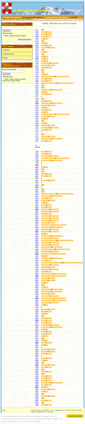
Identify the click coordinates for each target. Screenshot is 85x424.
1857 (36, 292)
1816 (36, 200)
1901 (36, 389)
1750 (36, 81)
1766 (36, 116)
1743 (36, 65)
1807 (36, 180)
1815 (36, 198)
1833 (36, 238)
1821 (36, 211)
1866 (36, 312)
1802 (36, 169)
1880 (36, 343)
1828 (36, 227)
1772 (36, 130)
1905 (36, 398)
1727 (36, 30)
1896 (36, 378)
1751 (36, 83)
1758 (36, 99)
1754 (36, 90)
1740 (36, 59)
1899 (36, 385)
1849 (36, 274)
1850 (36, 276)
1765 (36, 114)
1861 (36, 300)
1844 (36, 263)
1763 (36, 110)
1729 (36, 34)
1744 (36, 68)
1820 (36, 209)
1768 (36, 121)
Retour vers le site (12, 17)
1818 (36, 205)
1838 (36, 249)
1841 (36, 256)
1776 (36, 139)
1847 (36, 269)
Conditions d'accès (8, 54)
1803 (36, 171)
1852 (36, 280)
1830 (36, 231)
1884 (36, 352)
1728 (36, 32)
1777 (36, 141)
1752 (36, 85)
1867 (36, 314)
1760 (36, 103)
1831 (36, 234)
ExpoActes (58, 410)
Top (4, 410)
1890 (36, 365)
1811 (36, 189)
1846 (36, 267)
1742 (36, 63)
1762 (36, 108)
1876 (36, 334)
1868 (36, 316)
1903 (36, 394)
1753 (36, 88)
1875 (36, 332)
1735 (36, 48)
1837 (36, 247)
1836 (36, 245)
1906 (36, 400)
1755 (36, 92)
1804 (36, 174)
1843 (36, 260)
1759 (36, 101)
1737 (36, 52)
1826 (36, 223)
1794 (36, 151)
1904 (36, 396)
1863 (36, 305)
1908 (36, 405)
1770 (36, 125)
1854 (36, 285)
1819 (36, 207)
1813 (36, 194)
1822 (36, 214)
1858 (36, 294)
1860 (36, 298)
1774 (36, 134)
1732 (36, 41)
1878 (36, 338)
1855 (36, 287)
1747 (36, 74)
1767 (36, 119)
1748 (36, 76)
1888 (36, 360)
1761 (36, 105)
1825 (36, 220)
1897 (36, 380)
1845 (36, 265)
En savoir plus (35, 421)
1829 (36, 229)
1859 (36, 296)
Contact (5, 58)
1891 (36, 367)
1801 (36, 167)
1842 (36, 258)
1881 (36, 345)
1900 (36, 387)
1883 (36, 349)
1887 (36, 358)
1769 (36, 123)
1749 (36, 79)
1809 (36, 185)
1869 (36, 318)
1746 (36, 72)
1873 (36, 327)
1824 (36, 218)
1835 (36, 243)
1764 (36, 112)
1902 (36, 392)
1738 (36, 54)
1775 (36, 136)
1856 (36, 289)
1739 (36, 56)
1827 (36, 225)
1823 (36, 216)
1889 (36, 363)
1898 (36, 383)
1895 (36, 376)
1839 (36, 251)
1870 (36, 320)
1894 (36, 374)
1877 (36, 336)
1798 (36, 160)
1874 (36, 329)
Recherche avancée (24, 39)
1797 (36, 158)
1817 (36, 203)
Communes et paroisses (57, 17)
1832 (36, 236)
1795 (36, 154)
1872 (36, 325)
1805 (36, 176)
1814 (36, 196)
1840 (36, 254)
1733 (36, 43)
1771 (36, 128)
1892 (36, 369)
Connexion (6, 50)
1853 (36, 283)
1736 (36, 50)
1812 (36, 191)
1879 (36, 340)
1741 (36, 61)
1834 (36, 240)
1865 (36, 309)
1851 (36, 278)
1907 (36, 403)
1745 (36, 70)
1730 (36, 36)
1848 (36, 272)
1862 (36, 303)
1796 (36, 156)
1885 (36, 354)
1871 (36, 323)
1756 (36, 94)
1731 (36, 39)
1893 (36, 372)
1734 (36, 45)
